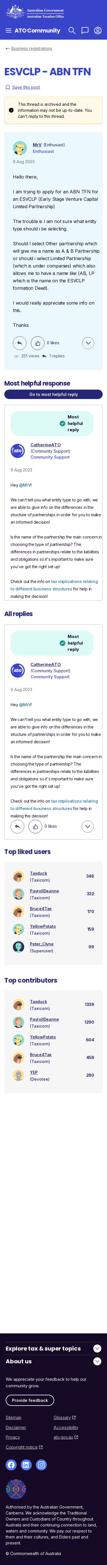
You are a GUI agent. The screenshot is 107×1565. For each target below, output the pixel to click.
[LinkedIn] (26, 1464)
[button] (97, 30)
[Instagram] (41, 1464)
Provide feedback (30, 1400)
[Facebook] (11, 1464)
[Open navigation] (8, 30)
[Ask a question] (84, 30)
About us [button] (53, 1361)
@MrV (25, 485)
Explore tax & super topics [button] (53, 1349)
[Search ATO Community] (71, 30)
